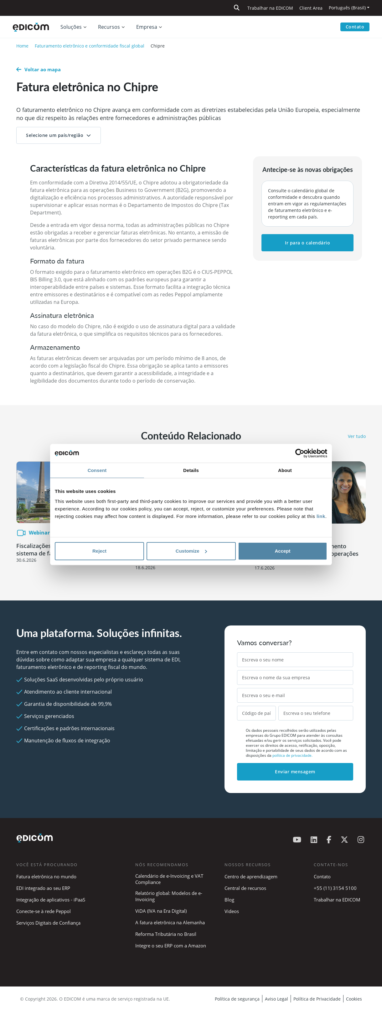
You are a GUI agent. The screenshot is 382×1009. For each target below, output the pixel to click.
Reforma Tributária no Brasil (165, 934)
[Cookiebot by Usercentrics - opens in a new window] (299, 453)
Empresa (146, 26)
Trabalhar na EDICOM (270, 8)
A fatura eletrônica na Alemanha (170, 922)
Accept (282, 551)
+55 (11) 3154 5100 (335, 888)
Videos (232, 911)
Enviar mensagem (295, 772)
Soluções (71, 26)
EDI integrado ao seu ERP (43, 888)
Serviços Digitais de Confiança (48, 923)
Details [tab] (191, 470)
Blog (229, 899)
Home (22, 46)
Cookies (354, 999)
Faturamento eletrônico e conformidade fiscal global (89, 46)
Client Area (311, 8)
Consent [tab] (97, 470)
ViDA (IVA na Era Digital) (161, 911)
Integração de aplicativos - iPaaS (50, 899)
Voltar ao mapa (38, 69)
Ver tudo (357, 436)
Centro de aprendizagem (251, 876)
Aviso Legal (276, 999)
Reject (99, 551)
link (321, 516)
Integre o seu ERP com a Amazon (170, 945)
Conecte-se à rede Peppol (43, 911)
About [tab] (285, 470)
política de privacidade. (292, 755)
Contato (355, 27)
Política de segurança (237, 999)
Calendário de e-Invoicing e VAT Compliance (169, 879)
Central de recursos (245, 888)
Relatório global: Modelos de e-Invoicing (168, 896)
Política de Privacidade (317, 999)
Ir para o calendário (307, 243)
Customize (191, 551)
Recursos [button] (109, 26)
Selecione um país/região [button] (54, 135)
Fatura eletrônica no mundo (46, 876)
